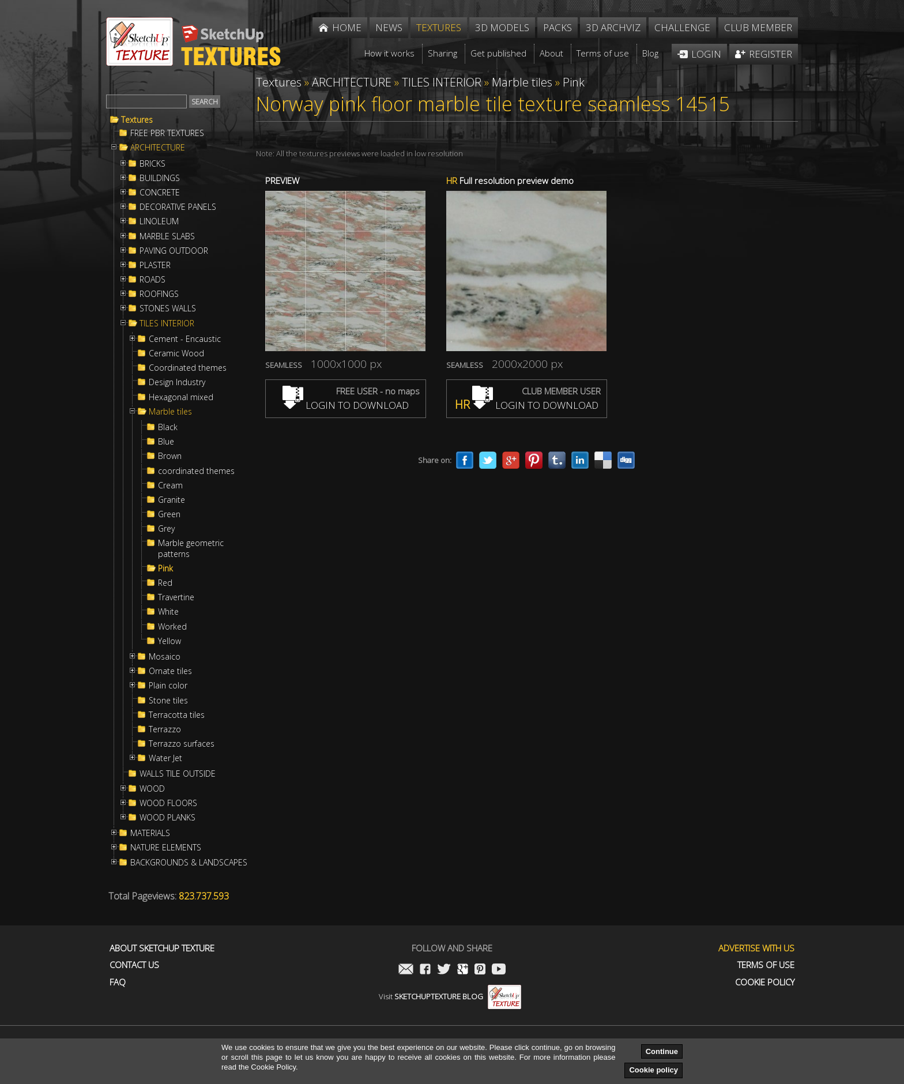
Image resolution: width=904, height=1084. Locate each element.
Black (168, 427)
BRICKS (152, 164)
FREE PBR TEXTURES (167, 133)
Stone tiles (168, 700)
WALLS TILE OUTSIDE (178, 774)
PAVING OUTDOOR (174, 251)
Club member (758, 27)
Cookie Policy (764, 982)
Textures (137, 120)
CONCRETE (160, 192)
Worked (172, 627)
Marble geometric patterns (191, 548)
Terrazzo (165, 729)
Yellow (169, 641)
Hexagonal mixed (181, 397)
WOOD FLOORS (168, 803)
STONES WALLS (168, 308)
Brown (170, 456)
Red (165, 583)
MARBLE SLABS (167, 236)
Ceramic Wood (176, 353)
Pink (165, 568)
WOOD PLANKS (167, 817)
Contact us (134, 964)
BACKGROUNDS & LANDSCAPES (188, 862)
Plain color (168, 685)
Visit (450, 996)
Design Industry (177, 382)
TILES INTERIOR (167, 323)
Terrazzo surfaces (181, 744)
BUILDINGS (160, 178)
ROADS (152, 279)
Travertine (176, 597)
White (168, 612)
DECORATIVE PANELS (178, 207)
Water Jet (165, 758)
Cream (170, 485)
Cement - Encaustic (185, 339)
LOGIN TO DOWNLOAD (345, 405)
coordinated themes (196, 471)
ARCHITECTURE (157, 147)
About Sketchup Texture (162, 948)
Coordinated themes (188, 368)
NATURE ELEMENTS (165, 847)
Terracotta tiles (177, 715)
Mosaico (164, 657)
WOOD (152, 789)
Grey (166, 529)
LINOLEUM (159, 221)
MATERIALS (150, 833)
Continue (662, 1051)
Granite (171, 500)
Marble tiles (170, 411)
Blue (166, 441)
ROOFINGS (159, 294)
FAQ (118, 982)
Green (169, 514)
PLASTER (155, 265)
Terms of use (765, 964)
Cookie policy (653, 1070)
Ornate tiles (170, 671)
